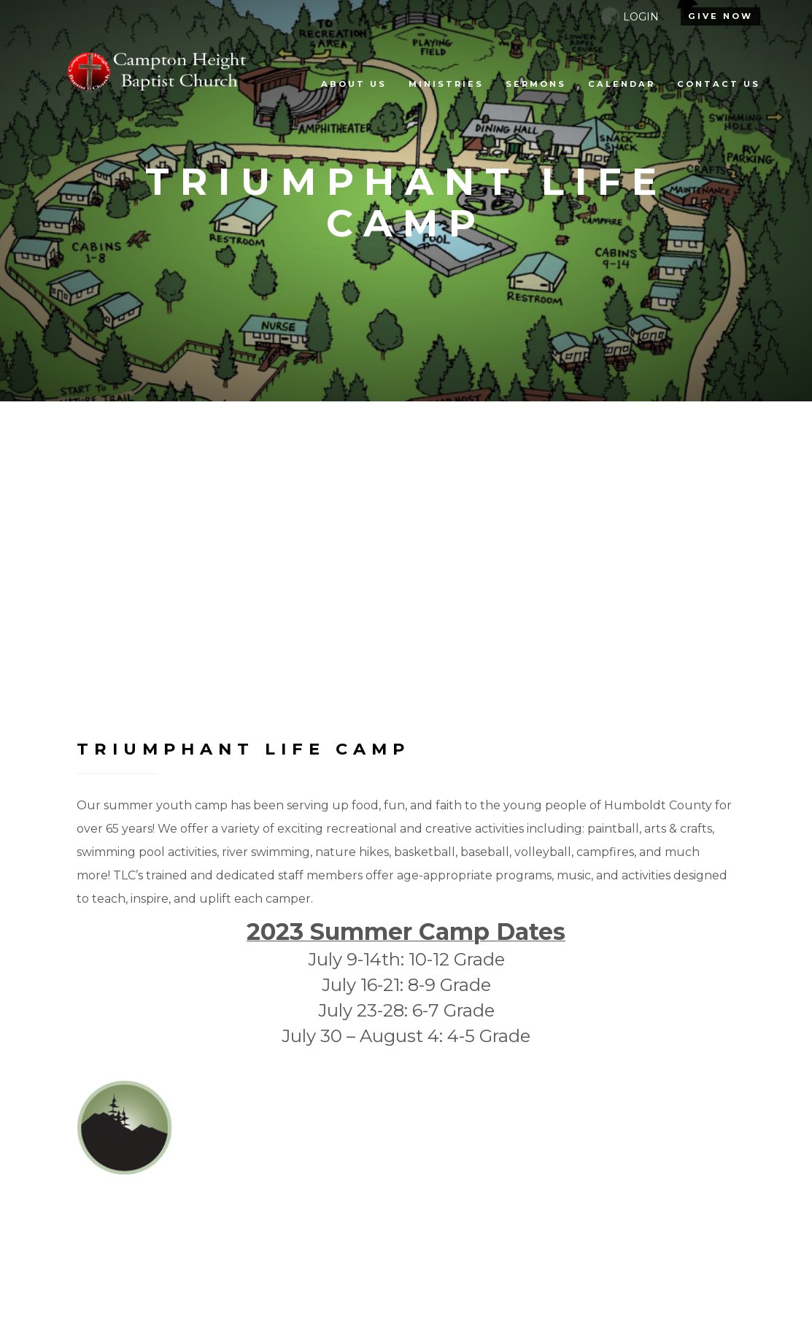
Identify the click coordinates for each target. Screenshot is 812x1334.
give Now (720, 16)
